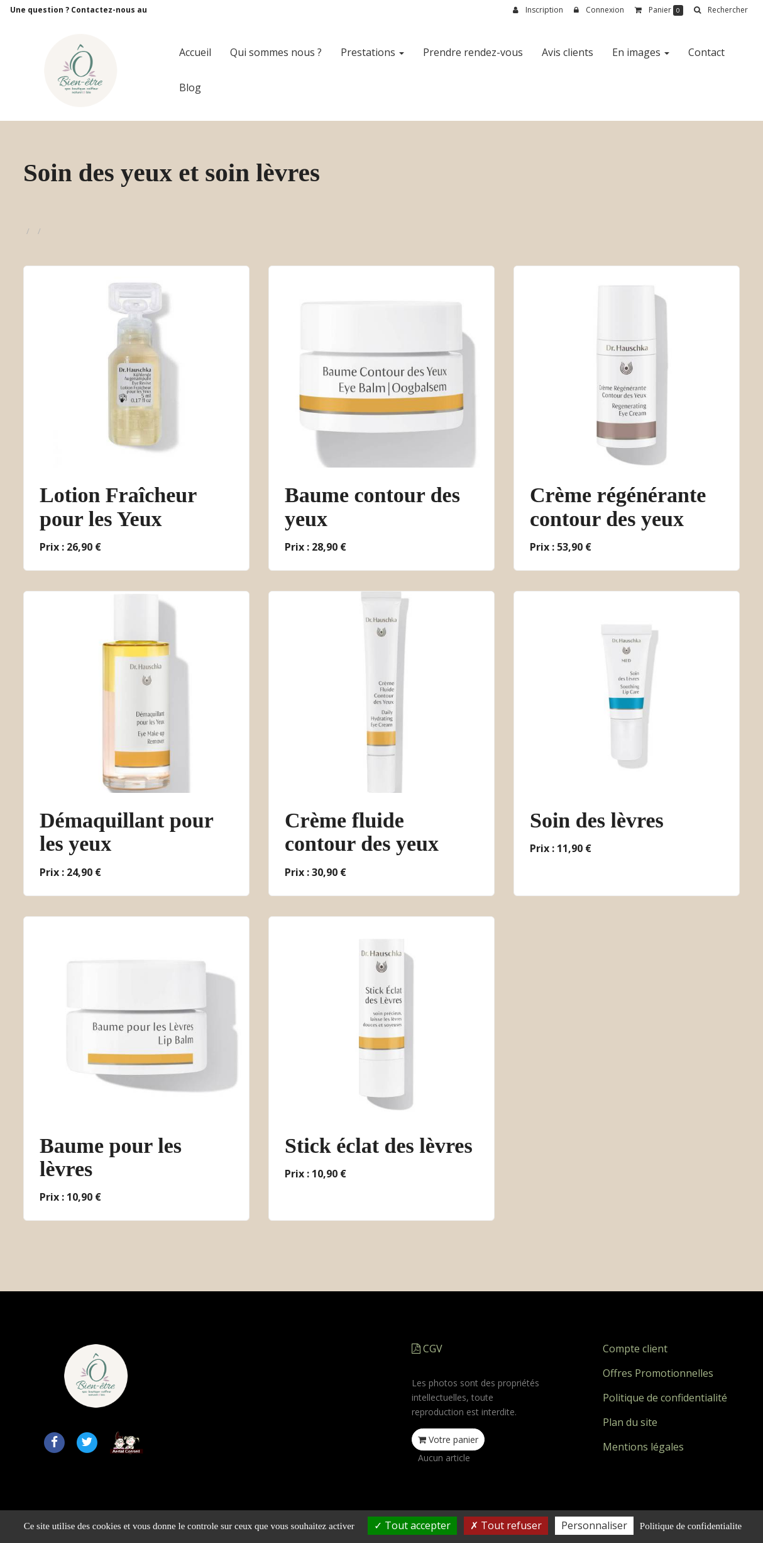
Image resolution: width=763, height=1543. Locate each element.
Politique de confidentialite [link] (691, 1526)
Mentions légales (643, 1447)
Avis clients (567, 52)
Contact (706, 52)
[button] (720, 10)
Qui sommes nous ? (276, 52)
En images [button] (640, 52)
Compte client (635, 1348)
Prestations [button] (372, 52)
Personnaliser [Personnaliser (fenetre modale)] (594, 1525)
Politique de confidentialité (665, 1398)
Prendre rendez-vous (473, 52)
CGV (427, 1348)
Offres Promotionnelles (658, 1373)
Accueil (195, 52)
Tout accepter (412, 1525)
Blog (190, 87)
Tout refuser (506, 1525)
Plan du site (630, 1422)
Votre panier (448, 1439)
